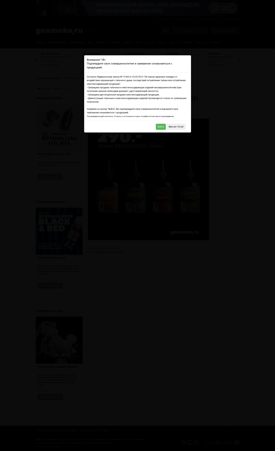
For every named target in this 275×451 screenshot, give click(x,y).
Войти (161, 127)
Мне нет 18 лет (176, 127)
